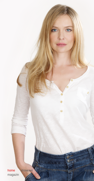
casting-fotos (70, 170)
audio (42, 170)
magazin (13, 174)
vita (54, 170)
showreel (27, 170)
